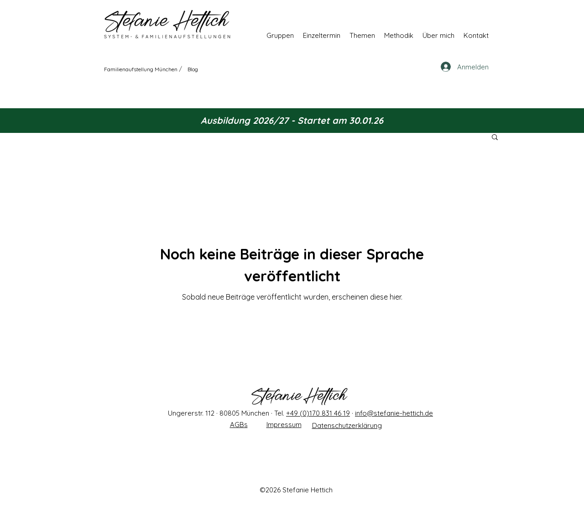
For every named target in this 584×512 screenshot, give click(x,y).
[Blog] (193, 69)
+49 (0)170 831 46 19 (318, 413)
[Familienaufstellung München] (141, 69)
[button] (280, 35)
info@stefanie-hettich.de (394, 413)
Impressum (284, 424)
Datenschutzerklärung (347, 425)
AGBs (239, 424)
